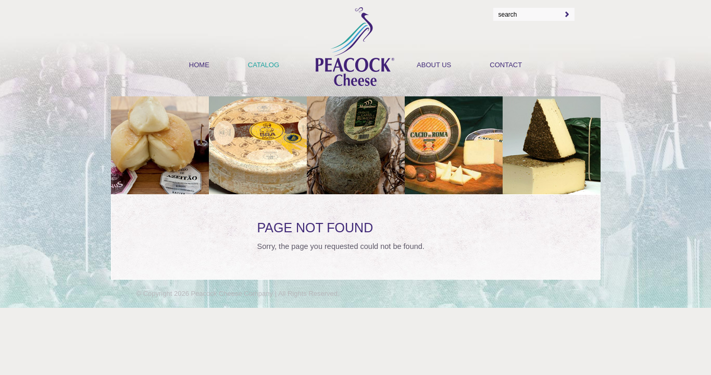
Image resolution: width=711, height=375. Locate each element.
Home (199, 65)
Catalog (263, 65)
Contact (506, 65)
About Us (434, 65)
